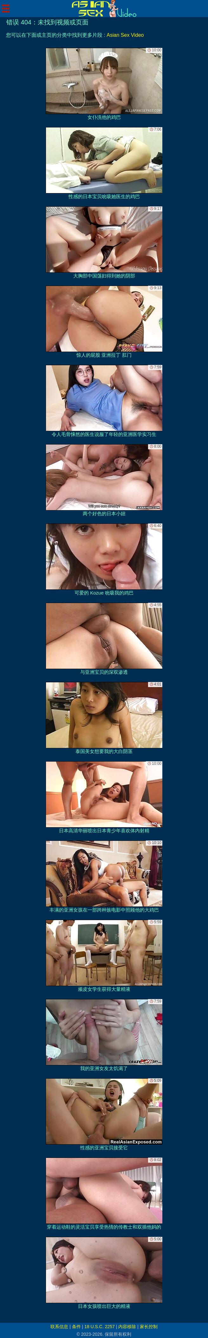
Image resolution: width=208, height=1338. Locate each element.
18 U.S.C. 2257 (99, 1326)
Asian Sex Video (125, 35)
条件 (76, 1326)
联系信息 (59, 1326)
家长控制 (149, 1326)
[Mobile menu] (6, 8)
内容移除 (127, 1326)
